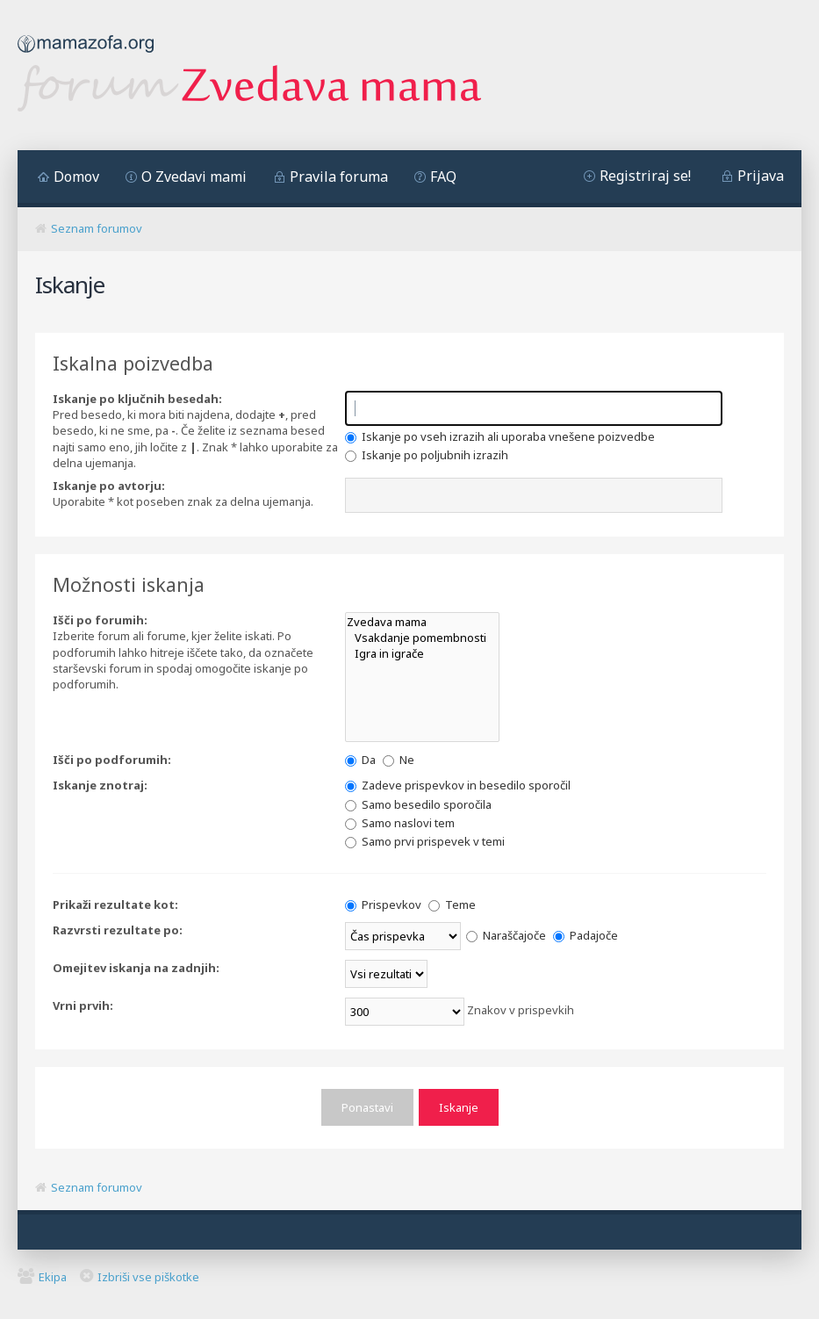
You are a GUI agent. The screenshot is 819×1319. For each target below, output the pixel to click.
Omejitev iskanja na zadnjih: (136, 968)
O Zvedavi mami (194, 176)
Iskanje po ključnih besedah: (137, 399)
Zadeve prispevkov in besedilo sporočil (458, 785)
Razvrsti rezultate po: (118, 930)
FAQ (443, 176)
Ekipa (53, 1276)
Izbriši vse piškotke (148, 1276)
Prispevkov (383, 904)
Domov (76, 176)
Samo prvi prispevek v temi (425, 841)
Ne (398, 760)
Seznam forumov (96, 228)
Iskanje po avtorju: (109, 486)
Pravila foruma (339, 176)
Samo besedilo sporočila (418, 804)
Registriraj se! (645, 175)
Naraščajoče (506, 935)
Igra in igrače (422, 653)
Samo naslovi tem (400, 823)
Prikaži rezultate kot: (115, 904)
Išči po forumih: (100, 620)
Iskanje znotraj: (100, 785)
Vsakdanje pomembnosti (422, 637)
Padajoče (585, 935)
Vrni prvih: (83, 1005)
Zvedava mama (422, 622)
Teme (452, 904)
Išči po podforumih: (112, 760)
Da (360, 760)
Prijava (760, 175)
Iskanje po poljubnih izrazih (426, 455)
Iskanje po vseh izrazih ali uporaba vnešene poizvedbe (500, 436)
